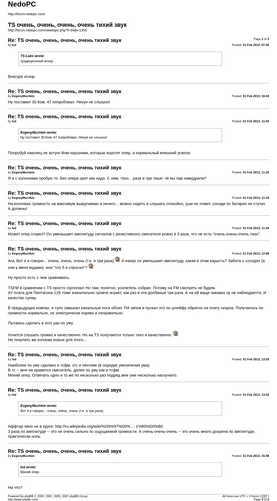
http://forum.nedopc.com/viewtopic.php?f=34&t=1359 (47, 30)
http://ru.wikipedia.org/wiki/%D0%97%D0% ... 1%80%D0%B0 (109, 426)
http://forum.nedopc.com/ (26, 14)
